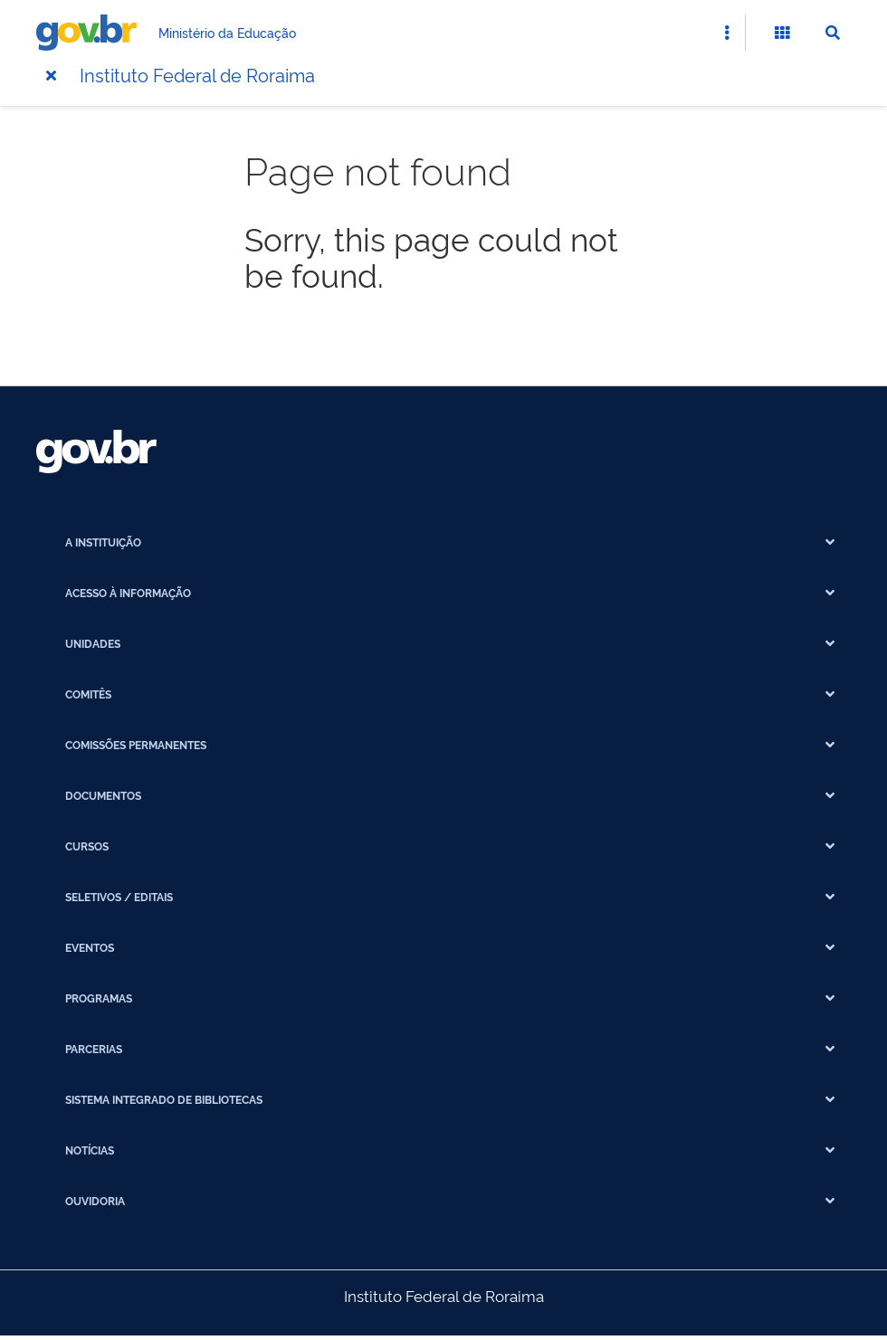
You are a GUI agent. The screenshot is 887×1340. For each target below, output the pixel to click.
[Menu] (50, 75)
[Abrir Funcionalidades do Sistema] (782, 32)
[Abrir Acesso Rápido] (726, 32)
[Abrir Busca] (833, 32)
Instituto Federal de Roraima (197, 74)
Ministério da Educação (227, 32)
